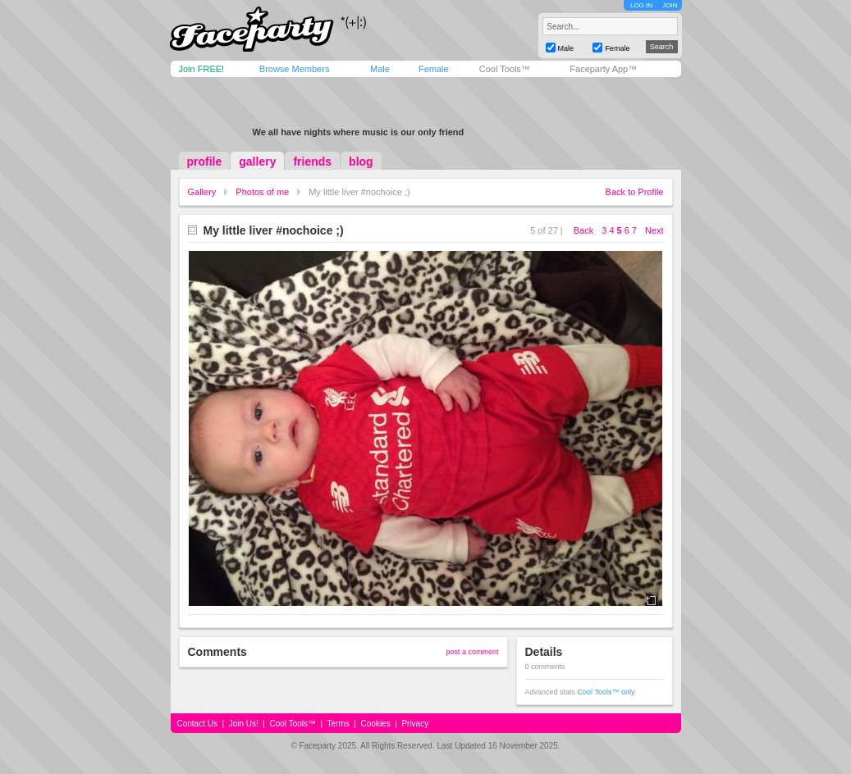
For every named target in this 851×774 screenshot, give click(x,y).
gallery (257, 161)
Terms (338, 723)
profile (204, 161)
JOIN (669, 5)
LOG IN (641, 5)
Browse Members (294, 69)
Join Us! (244, 723)
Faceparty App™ (603, 69)
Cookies (376, 723)
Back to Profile (635, 192)
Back (583, 230)
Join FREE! (202, 69)
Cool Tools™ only (606, 692)
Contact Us (197, 723)
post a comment (472, 652)
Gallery (202, 192)
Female (434, 69)
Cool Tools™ (504, 69)
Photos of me (262, 192)
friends (312, 161)
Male (380, 69)
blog (361, 161)
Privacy (414, 723)
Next (654, 230)
